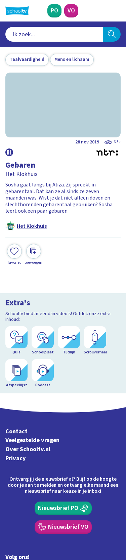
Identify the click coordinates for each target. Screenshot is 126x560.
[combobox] (54, 34)
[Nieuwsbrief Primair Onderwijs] (63, 508)
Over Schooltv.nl (27, 449)
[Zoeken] (112, 34)
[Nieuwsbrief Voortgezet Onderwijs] (63, 527)
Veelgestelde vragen (32, 440)
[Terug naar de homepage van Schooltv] (17, 10)
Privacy (15, 458)
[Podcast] (43, 373)
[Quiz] (16, 340)
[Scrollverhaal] (95, 340)
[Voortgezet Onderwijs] (71, 10)
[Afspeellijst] (16, 373)
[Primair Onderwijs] (54, 10)
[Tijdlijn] (69, 340)
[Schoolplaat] (43, 340)
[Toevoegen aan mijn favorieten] (14, 254)
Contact (16, 431)
